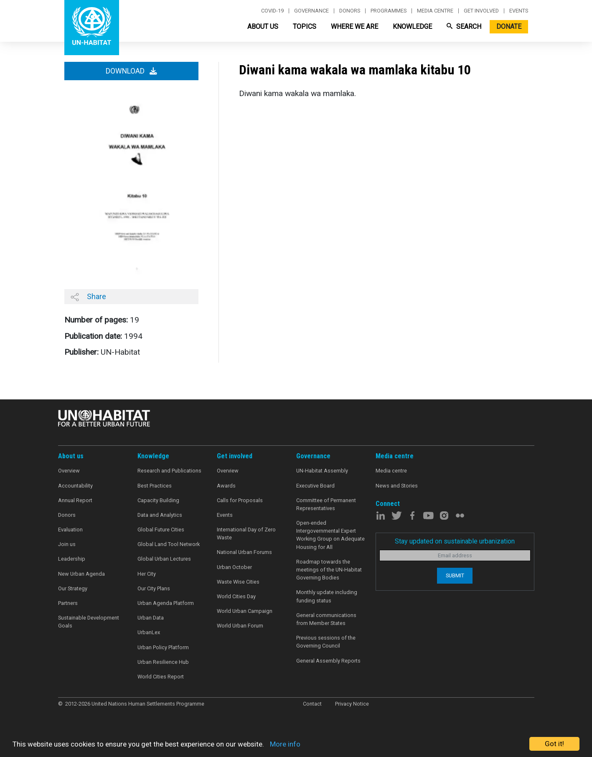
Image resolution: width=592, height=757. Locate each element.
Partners (68, 603)
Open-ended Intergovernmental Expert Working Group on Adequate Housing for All (330, 535)
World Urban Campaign (244, 611)
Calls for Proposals (240, 500)
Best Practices (154, 486)
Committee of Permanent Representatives (326, 504)
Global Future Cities (160, 529)
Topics (304, 26)
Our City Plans (153, 588)
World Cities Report (160, 676)
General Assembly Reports (328, 661)
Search (464, 26)
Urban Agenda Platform (165, 603)
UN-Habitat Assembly (322, 470)
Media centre (435, 10)
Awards (226, 486)
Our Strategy (72, 588)
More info (285, 744)
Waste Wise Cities (238, 582)
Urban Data (150, 618)
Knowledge (412, 26)
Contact (312, 704)
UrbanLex (148, 632)
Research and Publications (169, 470)
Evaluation (70, 529)
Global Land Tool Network (168, 544)
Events (518, 10)
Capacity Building (158, 500)
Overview (69, 470)
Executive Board (315, 486)
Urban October (234, 567)
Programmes (389, 10)
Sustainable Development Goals (88, 622)
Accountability (75, 486)
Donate (508, 26)
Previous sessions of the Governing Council (326, 642)
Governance (311, 10)
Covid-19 (272, 10)
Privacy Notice (352, 704)
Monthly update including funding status (326, 596)
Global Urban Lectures (164, 559)
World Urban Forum (240, 625)
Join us (67, 544)
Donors (349, 10)
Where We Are (354, 26)
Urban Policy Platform (163, 647)
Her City (146, 574)
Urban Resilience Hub (163, 662)
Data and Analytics (159, 515)
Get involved (481, 10)
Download (131, 71)
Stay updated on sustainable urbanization (455, 541)
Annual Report (75, 500)
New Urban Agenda (81, 574)
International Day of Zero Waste (246, 533)
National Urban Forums (244, 552)
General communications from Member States (326, 619)
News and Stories (397, 486)
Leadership (71, 559)
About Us (262, 26)
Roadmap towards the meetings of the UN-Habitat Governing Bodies (329, 570)
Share (88, 296)
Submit (455, 575)
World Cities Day (236, 596)
